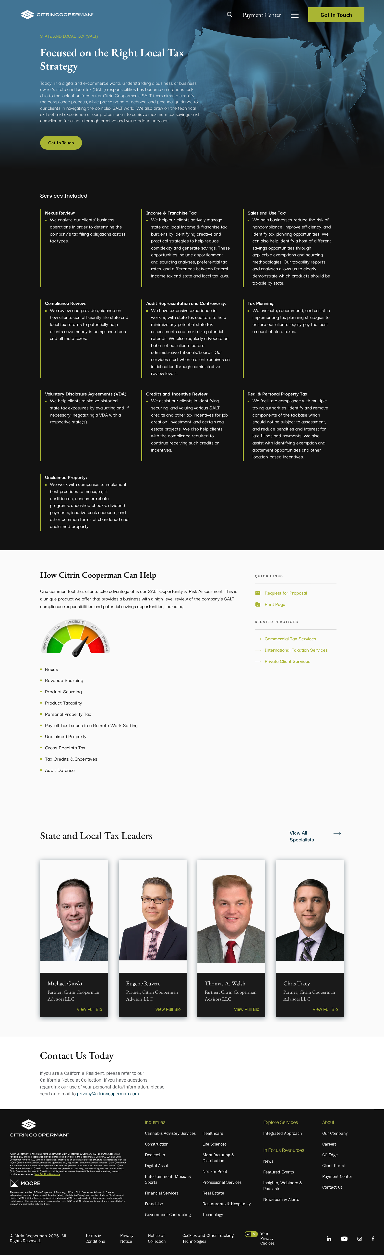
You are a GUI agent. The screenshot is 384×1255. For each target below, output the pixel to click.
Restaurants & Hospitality (227, 1203)
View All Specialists (302, 835)
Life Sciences (215, 1143)
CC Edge (330, 1154)
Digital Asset (156, 1165)
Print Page (275, 603)
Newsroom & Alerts (281, 1199)
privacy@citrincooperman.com (108, 1093)
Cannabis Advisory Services (170, 1132)
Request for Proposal (286, 592)
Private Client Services (287, 660)
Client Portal (333, 1165)
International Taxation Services (296, 649)
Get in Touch (336, 14)
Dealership (155, 1154)
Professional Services (222, 1181)
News (268, 1161)
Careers (329, 1143)
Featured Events (278, 1171)
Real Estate (213, 1192)
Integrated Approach (282, 1132)
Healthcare (213, 1132)
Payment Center (261, 15)
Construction (156, 1143)
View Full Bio (88, 1008)
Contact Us (332, 1186)
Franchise (154, 1203)
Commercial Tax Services (290, 638)
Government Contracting (168, 1214)
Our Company (335, 1132)
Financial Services (161, 1192)
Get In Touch (61, 142)
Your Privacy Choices (267, 1238)
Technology (213, 1214)
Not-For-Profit (215, 1171)
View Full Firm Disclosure (47, 1173)
